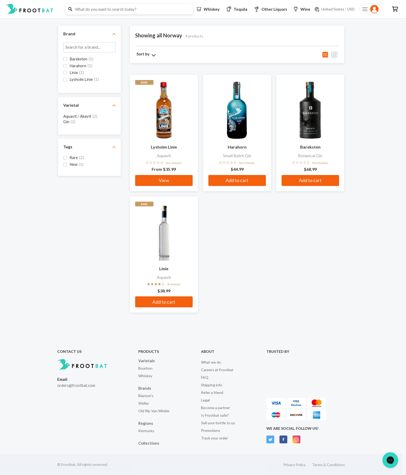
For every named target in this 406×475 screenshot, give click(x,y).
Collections (148, 443)
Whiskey (145, 376)
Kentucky (146, 430)
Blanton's (145, 395)
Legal (205, 400)
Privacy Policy (294, 464)
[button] (203, 9)
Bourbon (145, 368)
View (164, 180)
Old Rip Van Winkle (153, 411)
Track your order (214, 438)
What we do (211, 362)
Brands (144, 388)
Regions (145, 423)
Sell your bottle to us (218, 423)
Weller (143, 403)
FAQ (204, 377)
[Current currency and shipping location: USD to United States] (334, 9)
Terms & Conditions (328, 464)
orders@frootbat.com (76, 385)
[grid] (89, 72)
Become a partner (215, 407)
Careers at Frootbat (217, 369)
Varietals (146, 360)
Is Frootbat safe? (215, 415)
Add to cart (237, 180)
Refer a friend (212, 392)
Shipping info (211, 385)
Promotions (210, 430)
